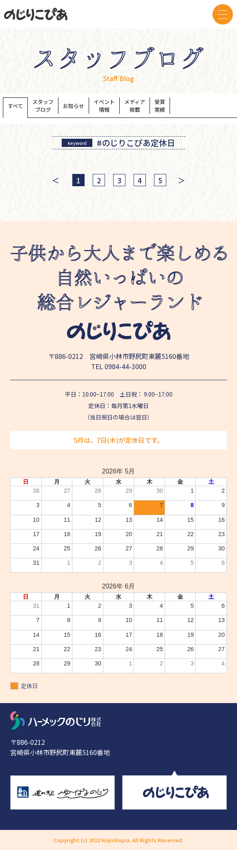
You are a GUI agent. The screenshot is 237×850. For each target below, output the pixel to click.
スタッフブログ (43, 105)
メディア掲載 (134, 105)
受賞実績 (159, 105)
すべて (15, 106)
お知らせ (73, 106)
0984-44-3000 (125, 366)
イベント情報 (104, 105)
